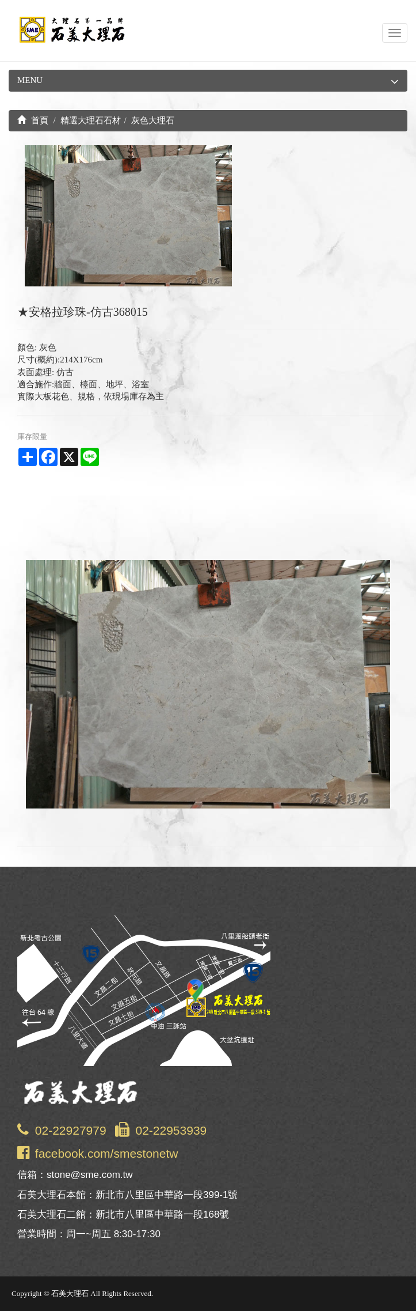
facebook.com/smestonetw (106, 1153)
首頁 (32, 120)
